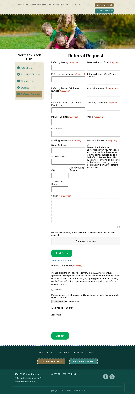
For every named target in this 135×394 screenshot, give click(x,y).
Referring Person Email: (103, 62)
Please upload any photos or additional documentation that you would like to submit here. (85, 296)
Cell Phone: (56, 128)
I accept (58, 289)
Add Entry (62, 253)
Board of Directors (31, 74)
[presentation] (73, 323)
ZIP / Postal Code (56, 182)
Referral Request (39, 4)
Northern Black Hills (104, 5)
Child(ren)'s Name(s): (102, 102)
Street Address (58, 145)
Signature (61, 195)
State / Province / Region (76, 168)
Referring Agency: (65, 62)
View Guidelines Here (61, 260)
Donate (25, 87)
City (53, 170)
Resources (64, 4)
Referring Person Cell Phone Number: (65, 89)
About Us (26, 67)
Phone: (95, 116)
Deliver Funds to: (64, 116)
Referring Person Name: (68, 74)
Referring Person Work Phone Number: (101, 75)
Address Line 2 (58, 156)
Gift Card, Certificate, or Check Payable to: (66, 103)
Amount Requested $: (102, 88)
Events (28, 4)
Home (21, 4)
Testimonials (53, 4)
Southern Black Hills (104, 10)
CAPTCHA (56, 315)
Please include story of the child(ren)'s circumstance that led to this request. (84, 233)
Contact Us (75, 4)
